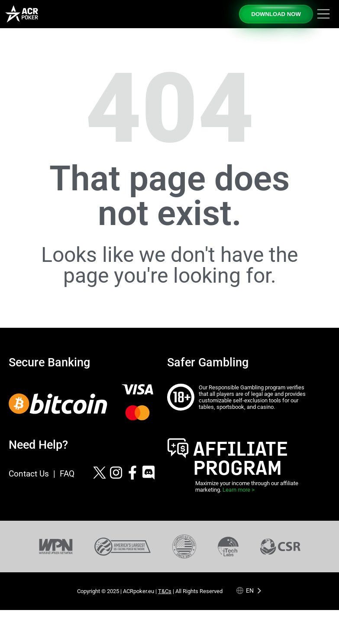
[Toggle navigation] (323, 13)
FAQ (67, 474)
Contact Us (29, 474)
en (250, 590)
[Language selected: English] (249, 590)
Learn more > (239, 489)
